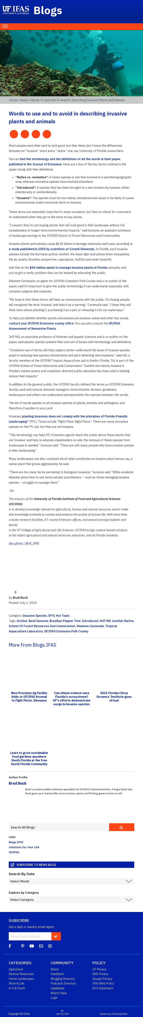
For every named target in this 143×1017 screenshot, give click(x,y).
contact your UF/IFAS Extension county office (41, 323)
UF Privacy (99, 969)
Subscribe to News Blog (36, 865)
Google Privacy (102, 979)
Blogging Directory (63, 979)
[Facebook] (10, 946)
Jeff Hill (105, 621)
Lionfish (117, 621)
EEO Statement (102, 988)
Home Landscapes (21, 979)
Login (54, 998)
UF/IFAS (14, 852)
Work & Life (16, 983)
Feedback (57, 974)
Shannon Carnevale (90, 626)
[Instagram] (50, 946)
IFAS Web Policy (103, 983)
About (55, 969)
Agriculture (16, 969)
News (24, 100)
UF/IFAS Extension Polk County (66, 631)
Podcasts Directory (63, 983)
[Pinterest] (22, 946)
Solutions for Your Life (24, 847)
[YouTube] (31, 946)
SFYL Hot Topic (59, 615)
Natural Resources (21, 974)
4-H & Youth (17, 988)
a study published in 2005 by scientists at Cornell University (51, 249)
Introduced (90, 621)
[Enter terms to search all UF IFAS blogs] (59, 827)
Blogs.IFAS (16, 842)
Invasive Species (35, 615)
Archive (22, 621)
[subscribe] (55, 936)
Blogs (48, 10)
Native (129, 621)
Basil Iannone (38, 621)
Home (13, 100)
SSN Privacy (100, 974)
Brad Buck (17, 783)
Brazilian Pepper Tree (65, 621)
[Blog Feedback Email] (41, 946)
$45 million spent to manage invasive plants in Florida (68, 267)
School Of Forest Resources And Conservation (42, 626)
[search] (121, 827)
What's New (59, 993)
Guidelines (57, 988)
